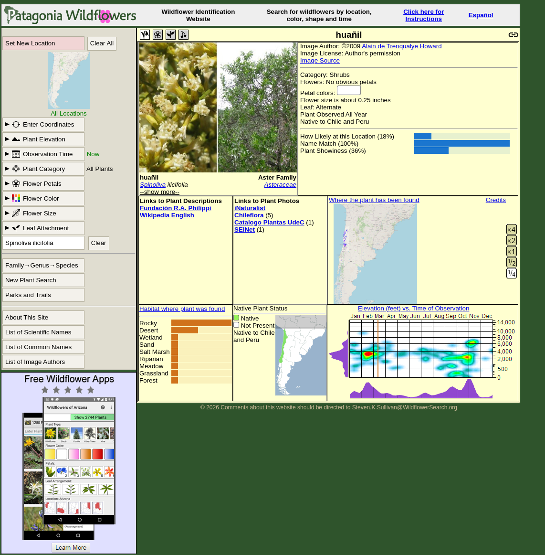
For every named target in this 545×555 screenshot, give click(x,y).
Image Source (320, 60)
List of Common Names (38, 347)
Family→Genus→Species (41, 265)
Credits (496, 199)
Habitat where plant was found (182, 308)
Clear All (102, 43)
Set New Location (30, 43)
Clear (98, 242)
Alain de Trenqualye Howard (401, 46)
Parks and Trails (28, 295)
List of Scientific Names (38, 332)
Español (481, 15)
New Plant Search (30, 280)
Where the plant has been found (374, 199)
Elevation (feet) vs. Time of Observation (413, 308)
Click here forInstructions (423, 15)
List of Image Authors (35, 361)
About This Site (26, 317)
